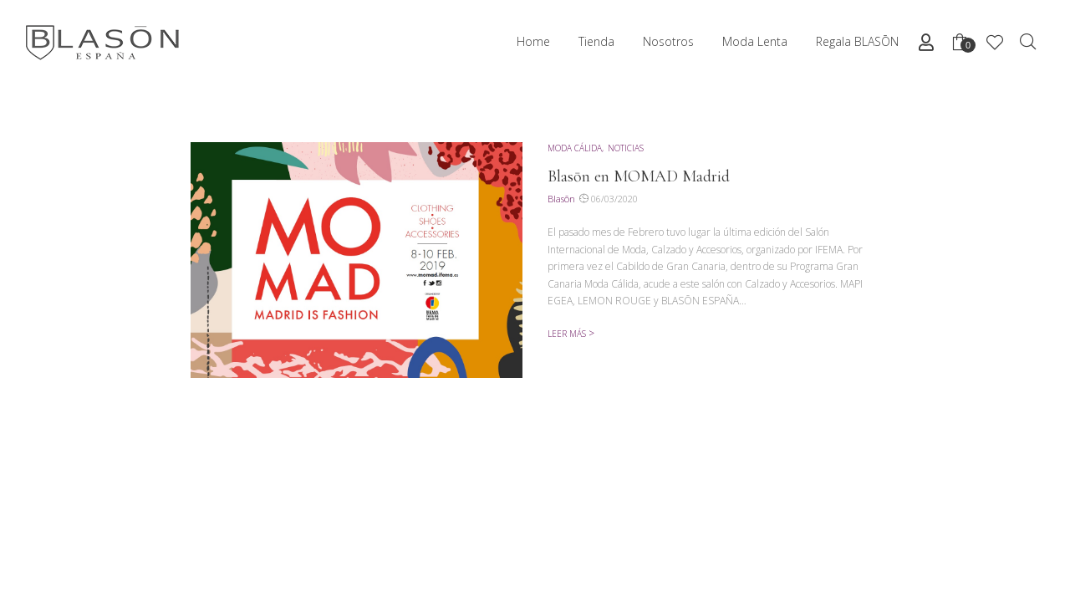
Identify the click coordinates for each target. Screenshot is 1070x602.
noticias (626, 148)
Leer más (567, 333)
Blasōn (561, 198)
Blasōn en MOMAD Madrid (639, 176)
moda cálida (575, 148)
